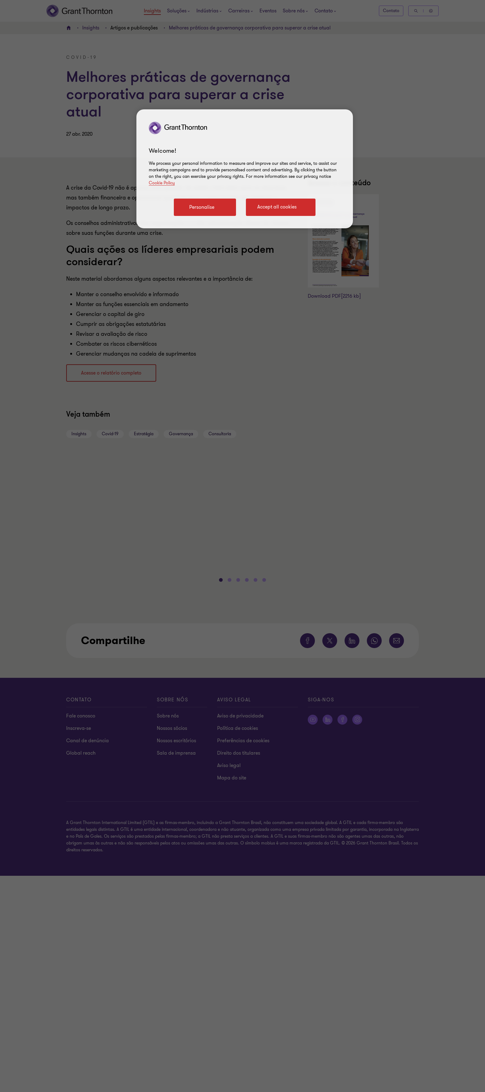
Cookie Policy (162, 183)
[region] (244, 168)
